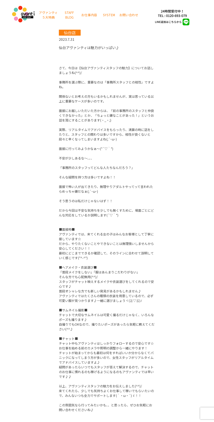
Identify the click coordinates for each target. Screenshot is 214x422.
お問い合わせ (128, 14)
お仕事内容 (89, 14)
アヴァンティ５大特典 (48, 15)
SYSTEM (109, 14)
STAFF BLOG (69, 15)
